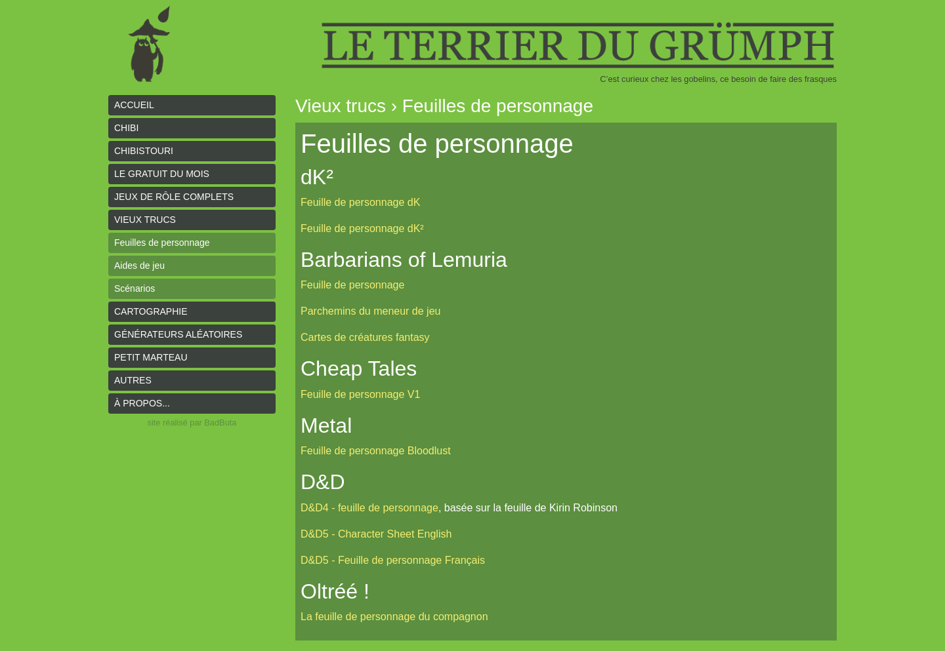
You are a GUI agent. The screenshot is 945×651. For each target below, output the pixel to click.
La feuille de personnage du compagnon (394, 616)
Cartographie (151, 311)
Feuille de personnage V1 (360, 394)
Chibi (126, 128)
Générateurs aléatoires (178, 334)
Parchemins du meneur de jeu (370, 311)
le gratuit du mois (161, 173)
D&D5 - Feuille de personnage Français (393, 560)
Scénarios (134, 288)
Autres (133, 380)
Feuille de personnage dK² (362, 228)
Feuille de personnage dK (360, 202)
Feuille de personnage (352, 284)
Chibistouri (143, 151)
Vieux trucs (145, 219)
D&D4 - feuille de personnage (369, 507)
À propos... (142, 403)
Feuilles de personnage (162, 242)
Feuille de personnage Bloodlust (376, 450)
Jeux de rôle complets (174, 196)
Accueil (134, 105)
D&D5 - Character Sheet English (376, 534)
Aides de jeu (139, 265)
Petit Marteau (151, 357)
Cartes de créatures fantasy (365, 337)
